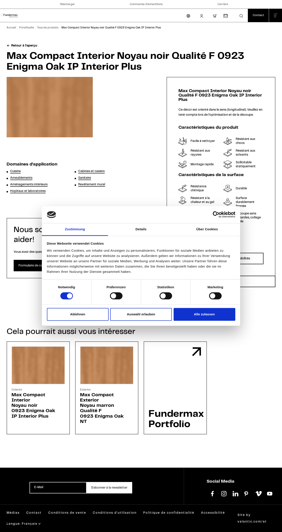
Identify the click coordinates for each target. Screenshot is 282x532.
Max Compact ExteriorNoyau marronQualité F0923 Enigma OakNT (102, 408)
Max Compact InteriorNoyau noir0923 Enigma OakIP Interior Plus (33, 405)
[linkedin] (235, 493)
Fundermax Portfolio (176, 419)
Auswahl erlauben (141, 314)
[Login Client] (202, 15)
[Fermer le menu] (275, 15)
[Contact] (258, 15)
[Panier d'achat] (215, 15)
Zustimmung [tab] (75, 229)
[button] (241, 15)
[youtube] (269, 493)
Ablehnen (77, 314)
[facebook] (212, 493)
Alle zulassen (204, 314)
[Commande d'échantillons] (225, 15)
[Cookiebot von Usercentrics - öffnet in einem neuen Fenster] (216, 214)
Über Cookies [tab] (207, 229)
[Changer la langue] (188, 15)
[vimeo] (258, 493)
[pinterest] (246, 493)
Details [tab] (141, 229)
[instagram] (224, 493)
